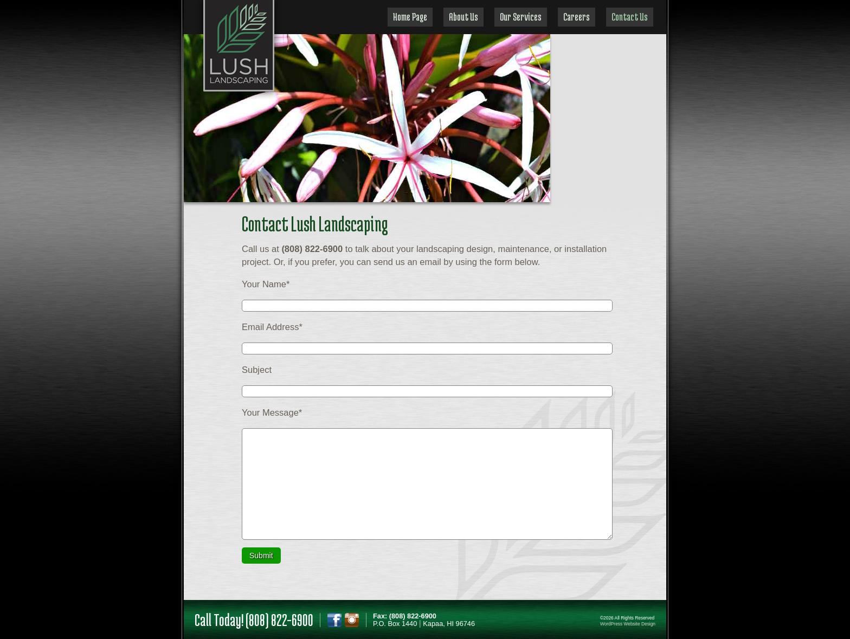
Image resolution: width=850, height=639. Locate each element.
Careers (576, 16)
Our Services (521, 16)
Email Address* (272, 327)
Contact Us (629, 16)
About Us (463, 16)
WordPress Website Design (627, 624)
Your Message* (272, 412)
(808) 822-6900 (279, 620)
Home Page (410, 16)
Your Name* (265, 284)
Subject (257, 370)
